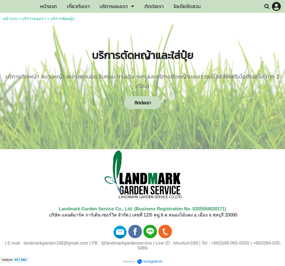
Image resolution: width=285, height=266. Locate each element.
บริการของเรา (34, 18)
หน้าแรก (10, 18)
